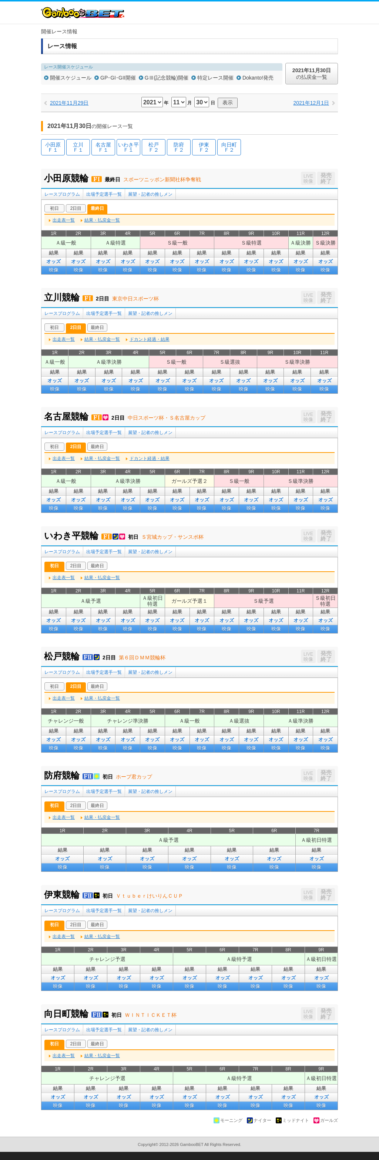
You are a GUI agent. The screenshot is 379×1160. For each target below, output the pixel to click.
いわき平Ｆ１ (128, 147)
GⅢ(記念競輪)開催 (166, 78)
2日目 (76, 208)
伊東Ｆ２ (204, 147)
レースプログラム (62, 194)
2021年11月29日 (69, 103)
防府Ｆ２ (179, 147)
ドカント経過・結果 (150, 339)
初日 (54, 208)
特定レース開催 (215, 78)
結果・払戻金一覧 (102, 220)
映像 (53, 270)
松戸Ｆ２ (153, 147)
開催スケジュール (70, 78)
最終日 (97, 208)
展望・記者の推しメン (150, 194)
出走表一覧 (64, 220)
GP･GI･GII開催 (118, 78)
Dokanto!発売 (258, 78)
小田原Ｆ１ (53, 147)
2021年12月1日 (311, 103)
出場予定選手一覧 (104, 194)
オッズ (53, 261)
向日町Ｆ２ (229, 147)
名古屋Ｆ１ (103, 147)
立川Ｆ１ (78, 147)
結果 (53, 253)
